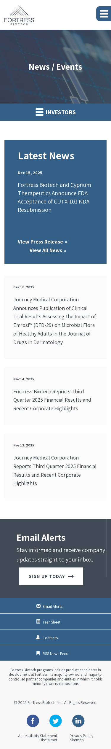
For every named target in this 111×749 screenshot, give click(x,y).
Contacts (50, 637)
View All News (46, 250)
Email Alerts (52, 606)
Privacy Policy (81, 736)
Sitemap (77, 740)
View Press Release (40, 241)
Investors (56, 112)
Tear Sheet (51, 622)
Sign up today (51, 576)
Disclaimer (48, 740)
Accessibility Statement (37, 736)
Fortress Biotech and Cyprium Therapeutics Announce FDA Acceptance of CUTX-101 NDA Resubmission (54, 197)
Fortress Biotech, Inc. (45, 702)
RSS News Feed (55, 653)
